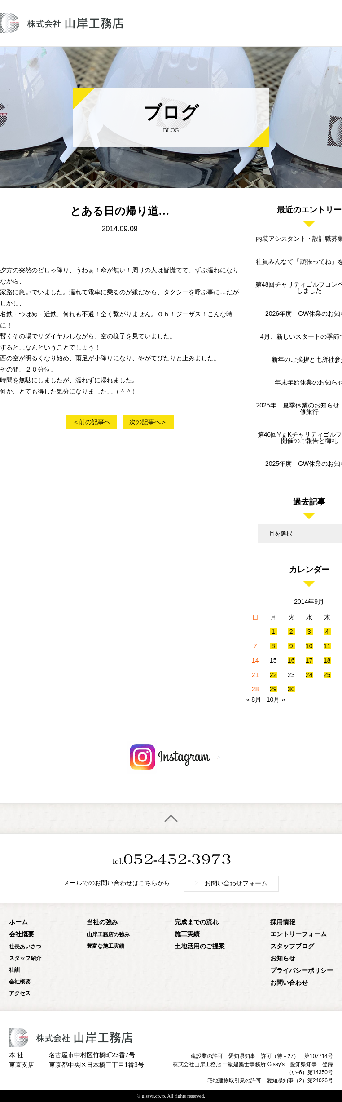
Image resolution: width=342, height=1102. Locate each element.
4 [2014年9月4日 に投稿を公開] (327, 631)
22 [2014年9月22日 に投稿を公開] (273, 675)
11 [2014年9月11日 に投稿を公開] (327, 646)
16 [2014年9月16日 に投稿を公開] (291, 660)
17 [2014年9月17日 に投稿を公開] (309, 660)
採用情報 (282, 922)
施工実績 (187, 934)
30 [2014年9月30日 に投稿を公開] (291, 689)
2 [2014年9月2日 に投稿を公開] (291, 631)
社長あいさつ (25, 946)
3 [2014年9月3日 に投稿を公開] (309, 631)
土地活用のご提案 (200, 946)
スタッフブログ (292, 946)
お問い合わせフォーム (231, 883)
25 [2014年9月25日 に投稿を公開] (327, 675)
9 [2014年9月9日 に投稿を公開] (291, 646)
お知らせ (282, 958)
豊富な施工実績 (105, 946)
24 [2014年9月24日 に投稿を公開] (309, 675)
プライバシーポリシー (301, 970)
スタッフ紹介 (25, 958)
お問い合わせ (289, 982)
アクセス (20, 993)
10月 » (276, 699)
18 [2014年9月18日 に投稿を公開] (327, 660)
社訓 (14, 970)
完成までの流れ (197, 922)
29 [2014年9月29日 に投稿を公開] (273, 689)
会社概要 (21, 934)
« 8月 (253, 699)
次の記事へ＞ (148, 421)
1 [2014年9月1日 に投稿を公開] (273, 631)
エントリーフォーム (298, 934)
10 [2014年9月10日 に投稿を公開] (309, 646)
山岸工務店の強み (108, 934)
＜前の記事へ (91, 421)
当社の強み (102, 922)
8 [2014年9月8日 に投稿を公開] (273, 646)
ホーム (18, 922)
